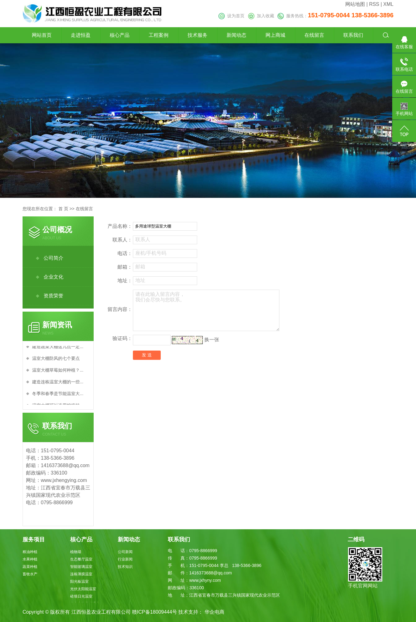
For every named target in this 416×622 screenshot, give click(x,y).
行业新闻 (125, 559)
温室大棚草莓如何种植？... (57, 371)
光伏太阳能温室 (83, 589)
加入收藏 (261, 15)
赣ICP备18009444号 (154, 612)
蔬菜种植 (30, 566)
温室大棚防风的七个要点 (56, 359)
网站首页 (42, 35)
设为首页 (231, 15)
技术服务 (197, 35)
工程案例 (158, 35)
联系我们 (353, 35)
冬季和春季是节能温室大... (57, 395)
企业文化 (53, 276)
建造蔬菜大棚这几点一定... (57, 348)
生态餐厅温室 (81, 559)
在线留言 (314, 35)
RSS (374, 4)
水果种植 (30, 559)
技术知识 (125, 566)
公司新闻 (125, 552)
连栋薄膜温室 (81, 574)
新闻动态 (236, 35)
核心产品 (119, 35)
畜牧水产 (30, 574)
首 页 (63, 208)
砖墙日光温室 (81, 596)
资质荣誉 (53, 295)
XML (388, 4)
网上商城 (275, 35)
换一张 (211, 339)
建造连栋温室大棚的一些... (57, 383)
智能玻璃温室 (81, 566)
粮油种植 (30, 552)
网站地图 (355, 4)
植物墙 (75, 552)
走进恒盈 (81, 35)
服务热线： (335, 15)
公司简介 (53, 258)
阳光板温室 (79, 581)
